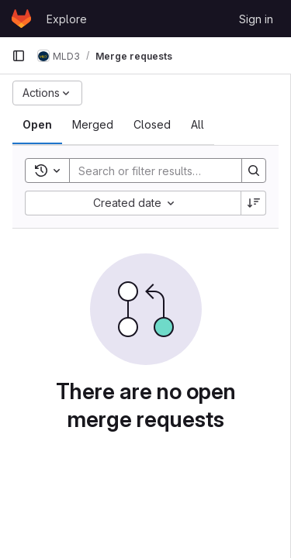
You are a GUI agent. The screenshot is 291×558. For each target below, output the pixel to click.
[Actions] (47, 93)
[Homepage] (21, 18)
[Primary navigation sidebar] (18, 55)
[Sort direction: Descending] (253, 203)
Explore (67, 19)
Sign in (256, 19)
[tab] (37, 124)
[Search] (171, 170)
